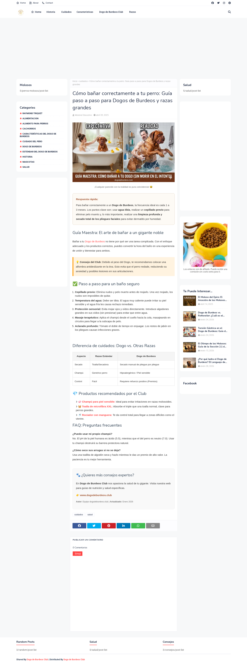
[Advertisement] (118, 48)
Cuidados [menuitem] (66, 12)
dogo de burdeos (32, 146)
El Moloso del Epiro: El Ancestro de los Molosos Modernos (211, 299)
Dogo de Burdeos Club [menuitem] (111, 12)
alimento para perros (35, 123)
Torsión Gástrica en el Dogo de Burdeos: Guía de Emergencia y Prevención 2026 (212, 330)
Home (21, 3)
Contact (47, 3)
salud (25, 167)
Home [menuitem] (36, 12)
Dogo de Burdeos (95, 241)
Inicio (75, 81)
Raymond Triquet (32, 113)
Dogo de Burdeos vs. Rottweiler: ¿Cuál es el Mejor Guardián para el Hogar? (210, 314)
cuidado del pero (32, 141)
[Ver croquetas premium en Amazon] (205, 248)
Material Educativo (83, 115)
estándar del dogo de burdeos (40, 151)
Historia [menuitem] (50, 12)
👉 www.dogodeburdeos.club (94, 495)
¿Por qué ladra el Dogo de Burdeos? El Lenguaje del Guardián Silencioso (212, 361)
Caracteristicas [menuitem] (85, 12)
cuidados (83, 81)
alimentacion (30, 118)
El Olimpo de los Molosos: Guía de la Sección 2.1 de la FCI (212, 345)
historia (27, 156)
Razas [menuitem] (132, 12)
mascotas (28, 162)
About (33, 3)
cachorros (29, 128)
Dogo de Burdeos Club (37, 659)
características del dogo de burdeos (38, 135)
